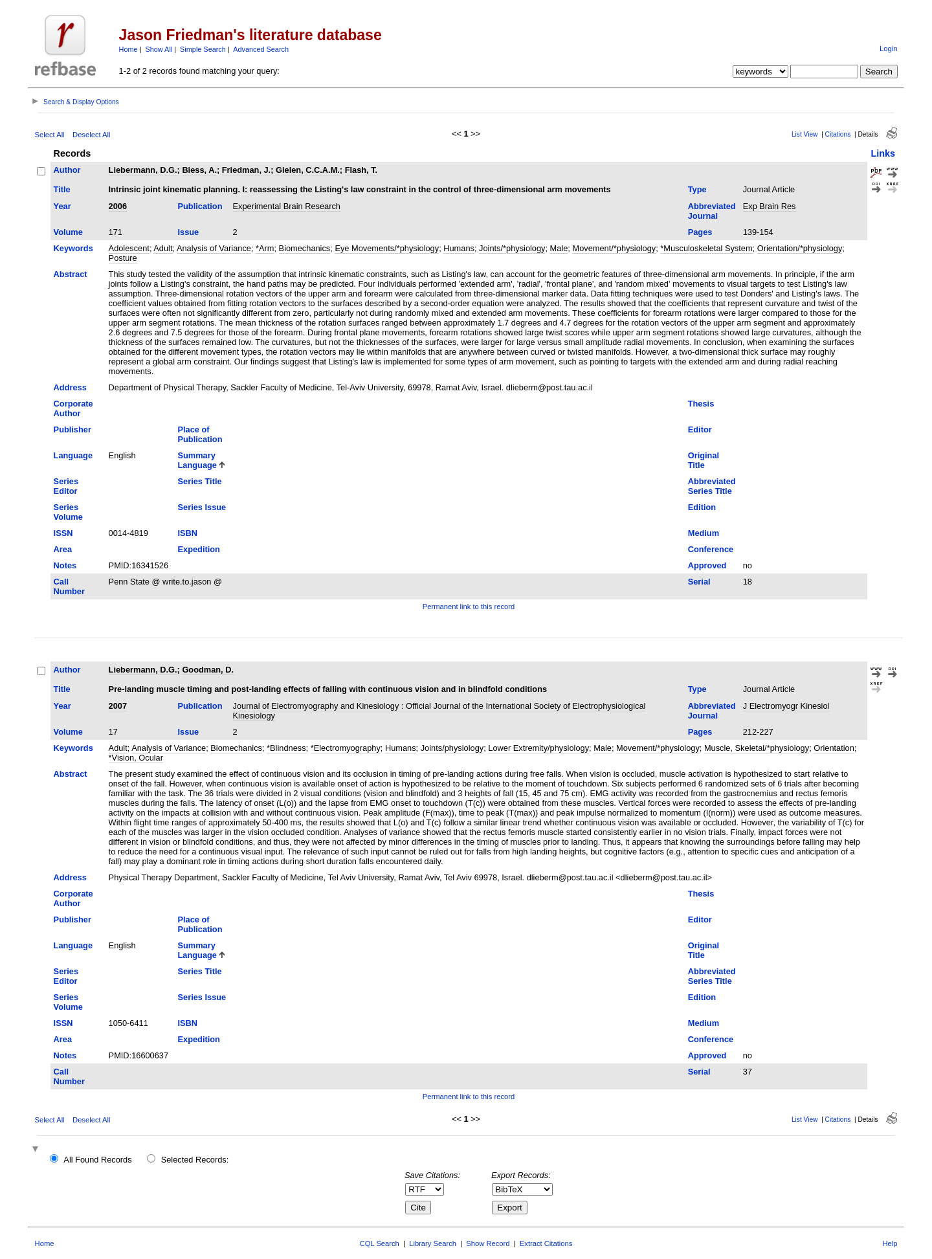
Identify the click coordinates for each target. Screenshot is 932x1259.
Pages (700, 232)
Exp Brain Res (769, 206)
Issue (188, 232)
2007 (118, 706)
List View (805, 134)
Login (888, 48)
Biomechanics (305, 248)
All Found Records (97, 1159)
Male (559, 248)
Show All (159, 49)
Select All (50, 135)
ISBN (188, 533)
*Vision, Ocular (136, 758)
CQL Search (379, 1243)
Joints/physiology (452, 748)
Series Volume (68, 512)
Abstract (70, 274)
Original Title (703, 460)
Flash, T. (361, 170)
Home (128, 49)
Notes (65, 565)
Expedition (199, 549)
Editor (700, 429)
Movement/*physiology (614, 248)
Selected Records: (195, 1159)
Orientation (834, 748)
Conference (710, 549)
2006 (118, 206)
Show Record (487, 1243)
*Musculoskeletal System (706, 248)
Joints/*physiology (512, 248)
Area (63, 549)
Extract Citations (546, 1243)
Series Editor (66, 486)
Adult (162, 248)
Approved (707, 565)
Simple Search (203, 49)
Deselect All (91, 135)
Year (62, 206)
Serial (699, 581)
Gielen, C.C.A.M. (308, 170)
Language (73, 455)
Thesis (701, 403)
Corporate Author (73, 408)
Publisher (72, 429)
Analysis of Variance (214, 248)
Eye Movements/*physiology (387, 248)
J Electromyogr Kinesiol (786, 706)
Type (697, 189)
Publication (200, 206)
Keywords (73, 248)
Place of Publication (200, 434)
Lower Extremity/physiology (538, 748)
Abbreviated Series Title (712, 486)
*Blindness (286, 748)
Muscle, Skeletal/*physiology (756, 748)
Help (889, 1243)
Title (62, 189)
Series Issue (202, 507)
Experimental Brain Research (286, 206)
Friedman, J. (246, 170)
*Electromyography (346, 748)
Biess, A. (199, 170)
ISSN (63, 533)
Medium (703, 533)
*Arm (265, 248)
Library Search (432, 1243)
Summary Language (197, 460)
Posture (123, 258)
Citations (838, 134)
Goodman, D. (208, 669)
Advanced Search (261, 49)
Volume (68, 232)
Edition (702, 507)
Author (67, 170)
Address (70, 387)
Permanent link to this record (469, 606)
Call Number (69, 586)
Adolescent (129, 248)
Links (883, 153)
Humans (458, 248)
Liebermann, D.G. (143, 170)
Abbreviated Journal (712, 211)
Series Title (200, 481)
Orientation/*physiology (800, 248)
